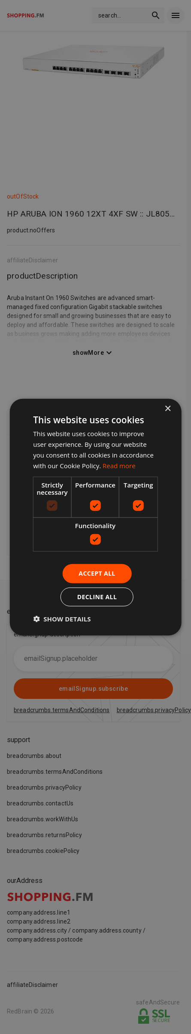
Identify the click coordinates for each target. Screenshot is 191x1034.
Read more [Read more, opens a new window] (119, 465)
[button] (62, 618)
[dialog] (95, 517)
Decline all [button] (97, 596)
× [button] (167, 409)
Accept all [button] (97, 573)
